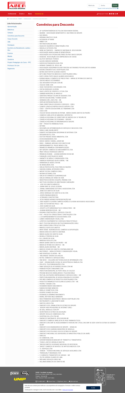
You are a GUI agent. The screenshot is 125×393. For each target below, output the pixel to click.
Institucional (12, 14)
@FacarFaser (73, 381)
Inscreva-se (39, 14)
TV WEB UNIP (40, 381)
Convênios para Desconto (16, 36)
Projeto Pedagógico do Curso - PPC (19, 62)
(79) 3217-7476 (103, 14)
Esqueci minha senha (103, 8)
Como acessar (114, 8)
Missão (10, 56)
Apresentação (12, 27)
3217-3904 (51, 378)
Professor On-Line (13, 65)
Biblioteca (11, 30)
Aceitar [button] (93, 387)
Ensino (21, 14)
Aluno (30, 14)
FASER (20, 19)
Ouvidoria (11, 59)
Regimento (11, 69)
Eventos (10, 53)
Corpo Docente (12, 39)
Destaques (11, 45)
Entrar (115, 5)
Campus (10, 33)
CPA (9, 42)
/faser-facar (51, 381)
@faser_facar (62, 381)
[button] (67, 389)
